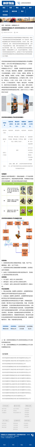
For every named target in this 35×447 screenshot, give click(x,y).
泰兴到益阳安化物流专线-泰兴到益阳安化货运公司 (16, 357)
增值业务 (28, 405)
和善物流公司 (27, 89)
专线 (13, 444)
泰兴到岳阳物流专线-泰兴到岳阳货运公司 (14, 363)
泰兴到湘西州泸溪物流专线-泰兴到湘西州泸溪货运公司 (17, 381)
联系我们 (5, 15)
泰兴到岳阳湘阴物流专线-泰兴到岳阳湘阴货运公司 (16, 366)
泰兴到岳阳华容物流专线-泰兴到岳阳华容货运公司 (16, 372)
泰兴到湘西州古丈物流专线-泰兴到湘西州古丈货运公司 (17, 390)
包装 (10, 7)
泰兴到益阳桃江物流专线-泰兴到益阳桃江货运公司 (16, 360)
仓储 (24, 7)
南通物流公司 (15, 25)
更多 (22, 11)
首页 (3, 25)
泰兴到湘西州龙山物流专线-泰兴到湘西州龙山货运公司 (17, 384)
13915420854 (26, 3)
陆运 (4, 7)
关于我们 (6, 420)
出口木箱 (5, 11)
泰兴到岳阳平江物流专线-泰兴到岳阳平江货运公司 (16, 369)
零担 (17, 7)
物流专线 (14, 11)
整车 (30, 7)
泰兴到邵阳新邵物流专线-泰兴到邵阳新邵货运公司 (16, 398)
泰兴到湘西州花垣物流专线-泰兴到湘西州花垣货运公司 (17, 387)
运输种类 (17, 420)
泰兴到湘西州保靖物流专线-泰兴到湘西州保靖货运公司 (17, 392)
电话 (4, 444)
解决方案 (17, 405)
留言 (30, 444)
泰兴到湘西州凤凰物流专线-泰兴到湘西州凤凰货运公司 (17, 375)
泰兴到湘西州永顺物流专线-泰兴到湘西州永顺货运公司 (17, 378)
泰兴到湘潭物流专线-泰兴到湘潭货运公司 (14, 395)
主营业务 (6, 405)
